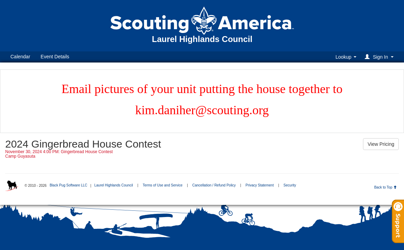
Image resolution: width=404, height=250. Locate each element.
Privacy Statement (260, 185)
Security (289, 185)
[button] (380, 56)
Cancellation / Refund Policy (214, 185)
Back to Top (385, 187)
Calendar (20, 56)
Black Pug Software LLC (68, 185)
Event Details (55, 56)
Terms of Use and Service (163, 185)
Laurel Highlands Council (113, 185)
